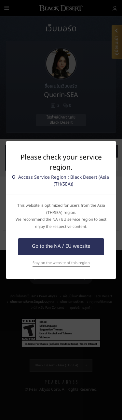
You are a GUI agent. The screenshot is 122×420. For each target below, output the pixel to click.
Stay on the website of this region (61, 263)
